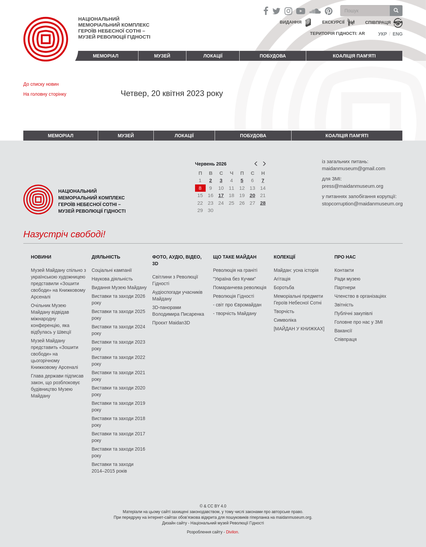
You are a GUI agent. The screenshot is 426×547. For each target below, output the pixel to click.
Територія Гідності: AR (337, 33)
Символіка (285, 320)
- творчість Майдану (235, 313)
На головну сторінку (44, 94)
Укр (382, 34)
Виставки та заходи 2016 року (118, 452)
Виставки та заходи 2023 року (118, 345)
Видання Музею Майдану (119, 287)
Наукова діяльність (112, 278)
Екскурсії (333, 22)
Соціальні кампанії (112, 270)
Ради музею (347, 278)
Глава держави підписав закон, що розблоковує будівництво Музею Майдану (57, 385)
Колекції (284, 257)
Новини (41, 257)
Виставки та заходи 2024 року (118, 330)
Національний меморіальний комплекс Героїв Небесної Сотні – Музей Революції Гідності (114, 28)
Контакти (344, 270)
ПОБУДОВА (273, 55)
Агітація (282, 278)
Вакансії (343, 330)
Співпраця (345, 339)
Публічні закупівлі (353, 313)
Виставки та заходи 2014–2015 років (112, 468)
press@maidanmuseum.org (352, 186)
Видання (291, 22)
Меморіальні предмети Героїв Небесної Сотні (298, 299)
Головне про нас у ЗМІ (358, 322)
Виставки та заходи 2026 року (118, 299)
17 (221, 195)
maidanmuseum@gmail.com (353, 168)
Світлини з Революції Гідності (175, 280)
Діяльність (106, 257)
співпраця (378, 22)
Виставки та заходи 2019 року (118, 406)
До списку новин (41, 84)
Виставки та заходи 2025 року (118, 315)
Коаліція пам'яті (354, 55)
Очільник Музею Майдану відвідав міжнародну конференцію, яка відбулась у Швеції (51, 319)
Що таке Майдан (235, 257)
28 (263, 203)
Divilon (232, 532)
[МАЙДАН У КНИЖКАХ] (299, 328)
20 (252, 195)
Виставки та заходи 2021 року (118, 376)
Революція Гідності (233, 296)
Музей (162, 55)
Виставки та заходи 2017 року (118, 437)
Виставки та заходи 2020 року (118, 391)
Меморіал (105, 55)
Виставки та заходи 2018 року (118, 422)
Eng (398, 34)
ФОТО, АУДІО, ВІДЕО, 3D (177, 260)
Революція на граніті (235, 270)
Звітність (343, 304)
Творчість (284, 311)
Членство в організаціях (360, 296)
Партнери (344, 287)
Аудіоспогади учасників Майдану (177, 295)
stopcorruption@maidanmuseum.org (362, 203)
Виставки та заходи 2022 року (118, 361)
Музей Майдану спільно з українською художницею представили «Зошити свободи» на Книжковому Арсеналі (58, 283)
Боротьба (284, 287)
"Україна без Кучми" (234, 278)
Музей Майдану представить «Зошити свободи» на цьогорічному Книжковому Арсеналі (54, 354)
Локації (212, 55)
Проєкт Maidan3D (171, 322)
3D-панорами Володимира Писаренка (178, 311)
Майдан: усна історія (296, 270)
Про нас (345, 257)
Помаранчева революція (239, 287)
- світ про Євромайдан (237, 304)
